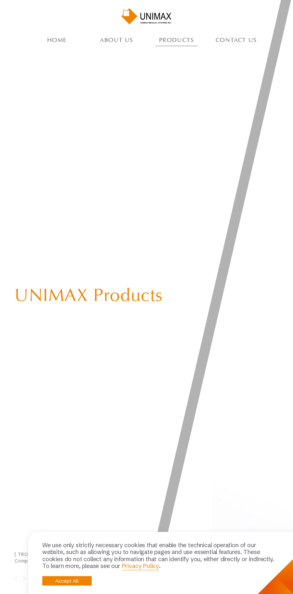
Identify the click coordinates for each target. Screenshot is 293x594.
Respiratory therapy (208, 521)
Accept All (67, 581)
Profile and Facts (159, 516)
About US (116, 40)
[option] (94, 221)
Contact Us (236, 40)
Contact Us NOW (51, 522)
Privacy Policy (140, 566)
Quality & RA (154, 524)
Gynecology (199, 529)
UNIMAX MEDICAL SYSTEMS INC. (146, 16)
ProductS (176, 40)
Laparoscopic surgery (201, 511)
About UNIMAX (156, 508)
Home (57, 40)
